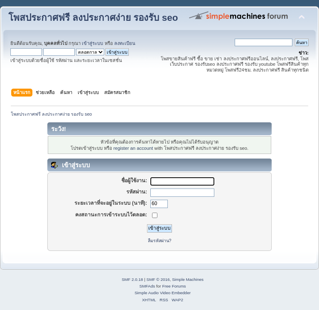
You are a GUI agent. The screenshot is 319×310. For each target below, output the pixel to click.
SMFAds (147, 286)
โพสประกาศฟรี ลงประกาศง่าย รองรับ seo (93, 17)
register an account (133, 148)
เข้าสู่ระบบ (92, 43)
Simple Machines (188, 279)
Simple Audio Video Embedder (163, 292)
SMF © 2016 (158, 279)
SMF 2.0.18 (132, 279)
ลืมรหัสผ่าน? (160, 240)
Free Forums (174, 286)
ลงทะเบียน (124, 43)
